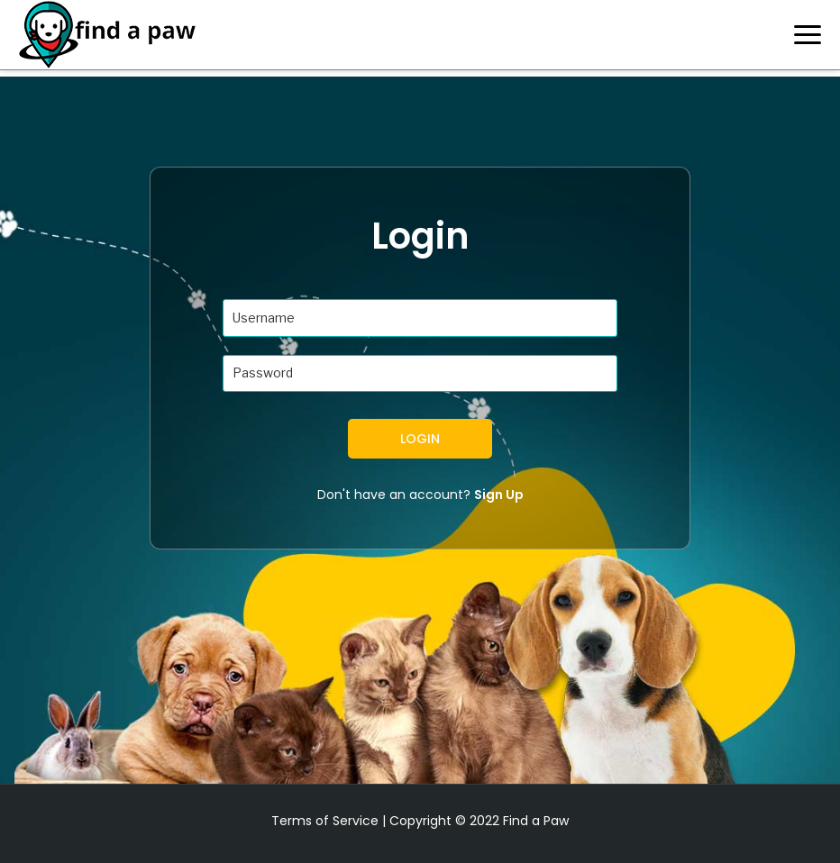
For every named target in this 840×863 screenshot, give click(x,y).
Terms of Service (325, 821)
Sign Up (499, 495)
